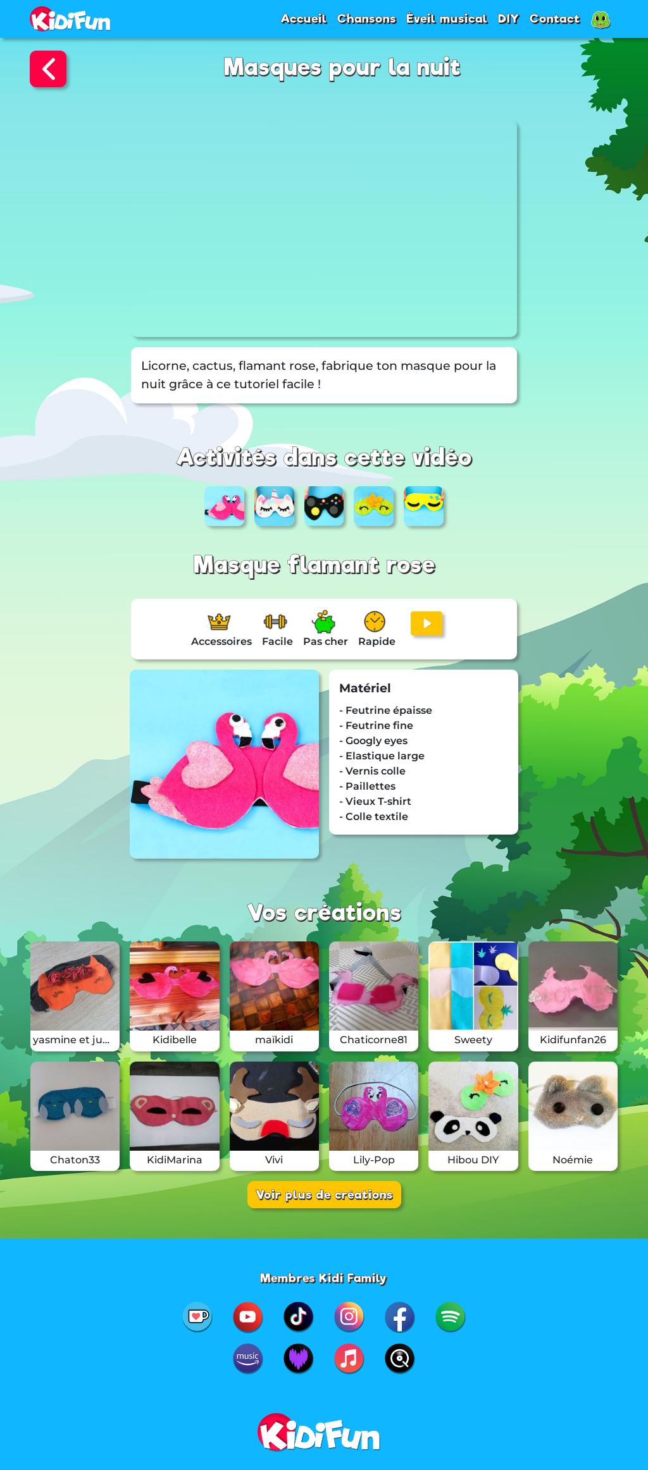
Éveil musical (447, 18)
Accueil (303, 18)
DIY (509, 18)
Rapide (377, 641)
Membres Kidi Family (323, 1277)
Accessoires (221, 641)
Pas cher (325, 641)
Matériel (365, 688)
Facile (277, 641)
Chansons (366, 18)
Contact (555, 18)
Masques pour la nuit (342, 67)
